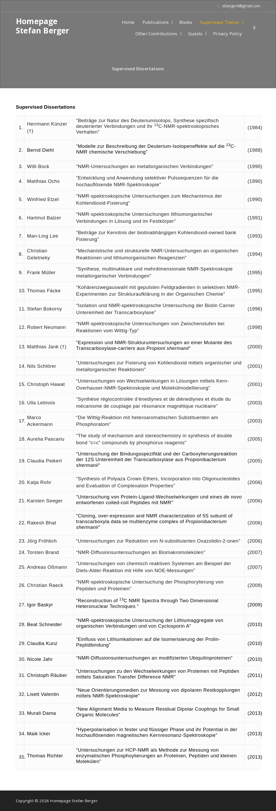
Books (185, 22)
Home (128, 22)
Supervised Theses (219, 22)
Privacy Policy (227, 34)
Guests (195, 34)
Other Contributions (156, 34)
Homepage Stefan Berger (42, 26)
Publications (155, 22)
